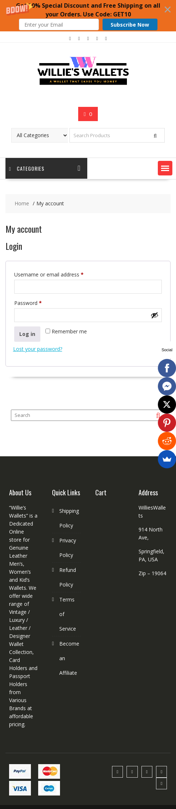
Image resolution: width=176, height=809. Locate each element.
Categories (26, 168)
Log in (27, 333)
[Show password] (155, 315)
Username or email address (59, 274)
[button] (88, 15)
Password (38, 302)
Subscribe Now (130, 24)
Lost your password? (37, 348)
